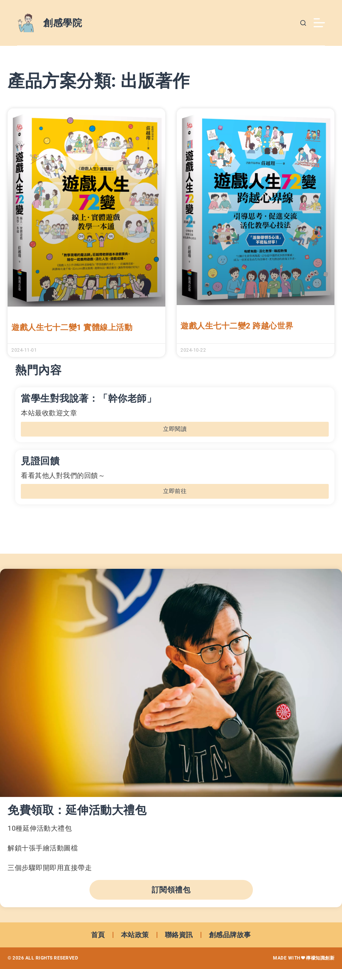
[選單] (319, 22)
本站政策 (135, 935)
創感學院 (62, 22)
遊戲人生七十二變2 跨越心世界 (236, 325)
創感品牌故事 (230, 935)
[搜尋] (303, 23)
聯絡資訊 (179, 935)
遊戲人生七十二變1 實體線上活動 (71, 327)
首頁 (98, 935)
